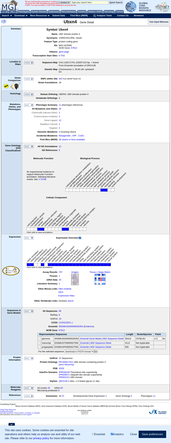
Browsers (139, 15)
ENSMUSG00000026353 (71, 326)
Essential (98, 434)
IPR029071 (64, 374)
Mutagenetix (65, 135)
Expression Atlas (66, 295)
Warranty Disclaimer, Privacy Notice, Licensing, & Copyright (20, 413)
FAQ (15, 11)
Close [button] (133, 434)
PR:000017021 (66, 362)
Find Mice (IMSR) (79, 15)
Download (19, 15)
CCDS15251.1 (66, 322)
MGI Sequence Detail (113, 338)
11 (60, 105)
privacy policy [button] (41, 438)
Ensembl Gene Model (90, 338)
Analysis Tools (102, 15)
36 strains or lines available (72, 139)
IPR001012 (64, 377)
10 (60, 318)
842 (60, 78)
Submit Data (58, 15)
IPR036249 (64, 372)
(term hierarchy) (66, 364)
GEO (60, 292)
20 (60, 108)
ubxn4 (70, 301)
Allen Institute (64, 289)
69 (60, 311)
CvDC (81, 135)
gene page (64, 51)
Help (9, 11)
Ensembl (84, 343)
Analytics (117, 434)
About (3, 11)
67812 (74, 48)
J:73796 (42, 179)
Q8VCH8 (63, 381)
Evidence (88, 326)
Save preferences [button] (152, 434)
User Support (27, 414)
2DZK (61, 368)
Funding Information (6, 411)
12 (60, 120)
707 (60, 272)
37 (63, 396)
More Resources (38, 15)
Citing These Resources (8, 409)
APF (74, 135)
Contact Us (123, 15)
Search (5, 15)
